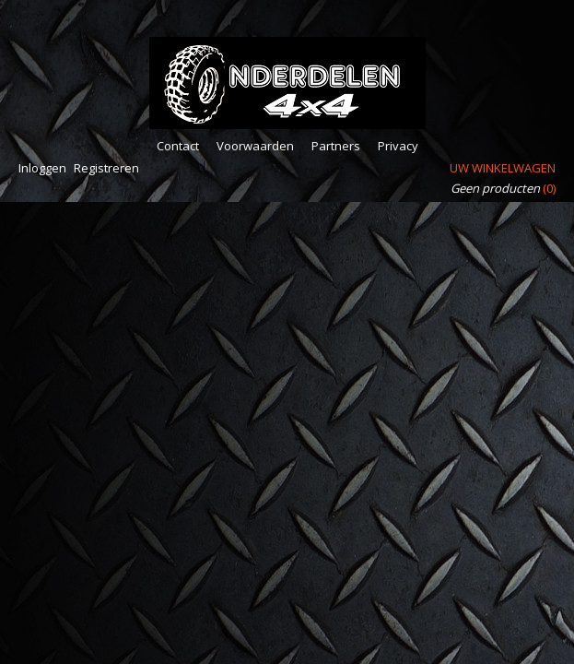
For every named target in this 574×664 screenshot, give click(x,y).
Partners (335, 145)
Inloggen (42, 168)
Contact (178, 145)
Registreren (106, 168)
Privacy (398, 145)
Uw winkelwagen (503, 168)
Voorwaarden (255, 145)
